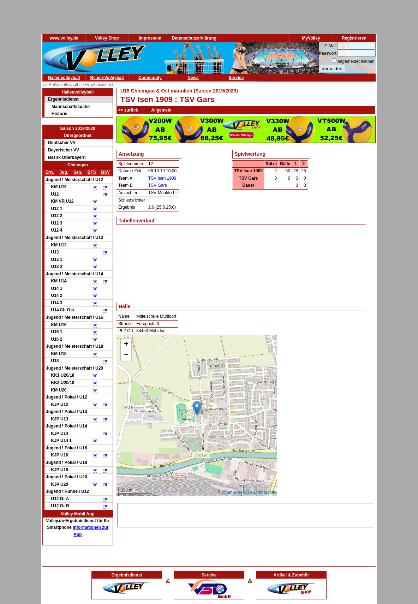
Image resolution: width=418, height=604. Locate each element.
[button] (196, 408)
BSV (105, 172)
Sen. (77, 172)
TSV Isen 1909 (162, 178)
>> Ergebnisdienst (96, 84)
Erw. (50, 172)
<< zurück (128, 110)
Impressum (150, 38)
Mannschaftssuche (71, 106)
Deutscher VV (62, 142)
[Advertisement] (245, 514)
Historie (59, 113)
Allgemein (161, 110)
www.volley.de (63, 38)
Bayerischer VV (63, 150)
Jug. (63, 172)
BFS (92, 172)
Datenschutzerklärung (194, 38)
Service (236, 77)
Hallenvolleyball (64, 77)
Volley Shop (107, 38)
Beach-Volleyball (107, 77)
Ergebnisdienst (63, 99)
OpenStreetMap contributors (248, 492)
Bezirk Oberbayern (67, 157)
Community (150, 77)
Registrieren (354, 38)
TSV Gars (157, 185)
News (192, 77)
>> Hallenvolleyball (60, 84)
